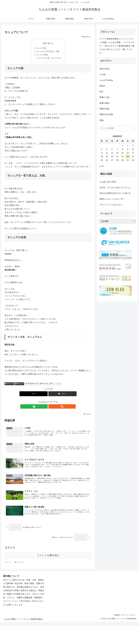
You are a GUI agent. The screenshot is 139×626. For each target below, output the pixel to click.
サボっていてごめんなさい (111, 205)
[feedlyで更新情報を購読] (45, 407)
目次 (45, 43)
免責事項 (115, 619)
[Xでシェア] (33, 394)
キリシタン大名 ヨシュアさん (50, 59)
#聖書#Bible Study (32, 384)
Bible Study (9, 384)
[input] (117, 128)
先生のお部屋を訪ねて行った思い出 (115, 193)
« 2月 (101, 166)
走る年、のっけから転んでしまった (115, 187)
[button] (62, 394)
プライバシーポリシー (128, 619)
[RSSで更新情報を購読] (50, 407)
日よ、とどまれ (55, 384)
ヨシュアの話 (41, 48)
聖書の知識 (19, 384)
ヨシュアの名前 (42, 55)
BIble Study (44, 384)
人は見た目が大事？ (108, 182)
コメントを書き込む (48, 559)
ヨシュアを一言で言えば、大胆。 (49, 52)
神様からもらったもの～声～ (112, 199)
